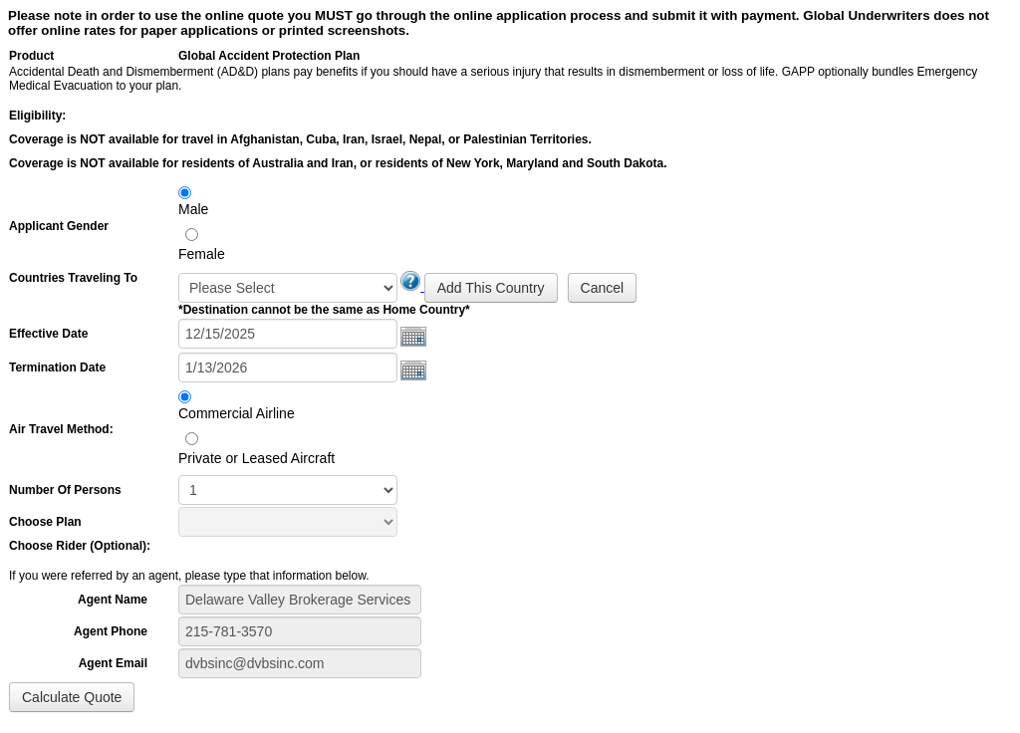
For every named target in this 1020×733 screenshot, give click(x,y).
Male (193, 209)
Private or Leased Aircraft (256, 458)
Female (201, 254)
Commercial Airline (236, 413)
